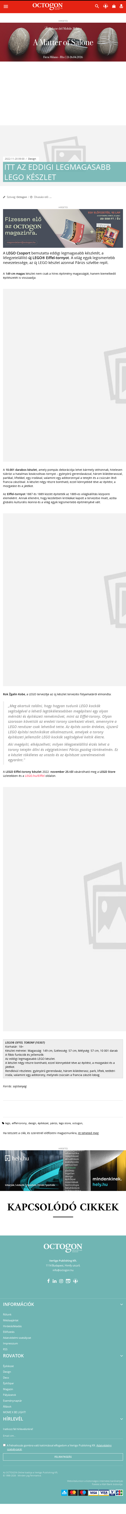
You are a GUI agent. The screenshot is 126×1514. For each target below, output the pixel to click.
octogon (77, 1123)
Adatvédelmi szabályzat (17, 1338)
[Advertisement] (63, 95)
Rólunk (7, 1314)
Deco (6, 1377)
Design (32, 159)
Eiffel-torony (19, 1123)
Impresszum (10, 1343)
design (32, 1123)
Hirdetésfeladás (12, 1326)
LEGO (7, 1123)
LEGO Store (65, 1123)
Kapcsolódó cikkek (63, 1208)
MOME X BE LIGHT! (14, 1412)
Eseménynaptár (12, 1400)
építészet (43, 1123)
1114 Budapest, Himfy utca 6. (63, 1265)
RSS (5, 1349)
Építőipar (8, 1383)
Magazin (8, 1389)
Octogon (21, 197)
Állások (7, 1406)
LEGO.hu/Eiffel (35, 776)
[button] (97, 7)
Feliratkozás (63, 1457)
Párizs (53, 1123)
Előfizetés (8, 1332)
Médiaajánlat (10, 1320)
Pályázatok (9, 1395)
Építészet (8, 1366)
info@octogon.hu (63, 1270)
